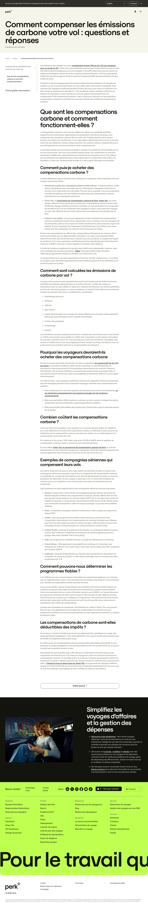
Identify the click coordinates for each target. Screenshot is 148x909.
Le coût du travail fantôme (86, 821)
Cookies (43, 883)
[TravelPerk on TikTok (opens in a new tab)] (90, 789)
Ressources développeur (86, 812)
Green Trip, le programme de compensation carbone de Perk (79, 447)
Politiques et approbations (51, 834)
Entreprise (114, 818)
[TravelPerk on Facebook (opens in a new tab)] (81, 789)
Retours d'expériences (119, 829)
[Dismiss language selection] (141, 3)
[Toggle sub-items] (35, 68)
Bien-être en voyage (84, 829)
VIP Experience (11, 829)
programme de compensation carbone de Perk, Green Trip (82, 200)
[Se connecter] (135, 11)
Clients (113, 825)
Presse (113, 833)
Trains (42, 819)
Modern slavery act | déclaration (51, 886)
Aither (77, 251)
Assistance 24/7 (47, 812)
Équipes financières (13, 804)
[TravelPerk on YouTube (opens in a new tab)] (86, 789)
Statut (60, 789)
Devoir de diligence (48, 838)
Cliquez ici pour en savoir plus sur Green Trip (65, 663)
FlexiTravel (9, 821)
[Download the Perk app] (109, 789)
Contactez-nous (30, 789)
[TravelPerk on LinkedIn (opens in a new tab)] (67, 789)
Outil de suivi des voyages (51, 831)
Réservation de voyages (120, 804)
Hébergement (46, 823)
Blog (77, 808)
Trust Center (79, 883)
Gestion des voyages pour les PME (125, 808)
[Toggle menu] (140, 11)
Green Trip (9, 825)
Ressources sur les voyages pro (88, 804)
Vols (42, 816)
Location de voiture (48, 827)
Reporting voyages (48, 842)
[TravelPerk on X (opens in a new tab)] (72, 789)
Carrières (114, 821)
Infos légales (44, 889)
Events (43, 808)
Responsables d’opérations (17, 808)
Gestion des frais (47, 804)
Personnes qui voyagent (15, 812)
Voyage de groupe (13, 833)
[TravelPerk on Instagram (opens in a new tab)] (77, 789)
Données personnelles (117, 883)
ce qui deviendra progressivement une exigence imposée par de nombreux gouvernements (81, 393)
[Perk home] (8, 11)
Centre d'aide (46, 789)
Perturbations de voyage (86, 825)
